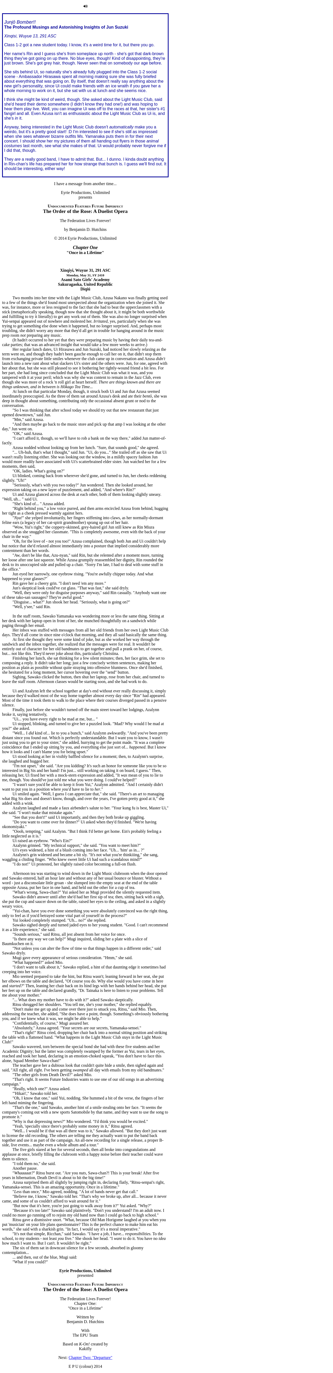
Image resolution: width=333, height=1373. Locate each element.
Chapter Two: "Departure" (90, 1357)
